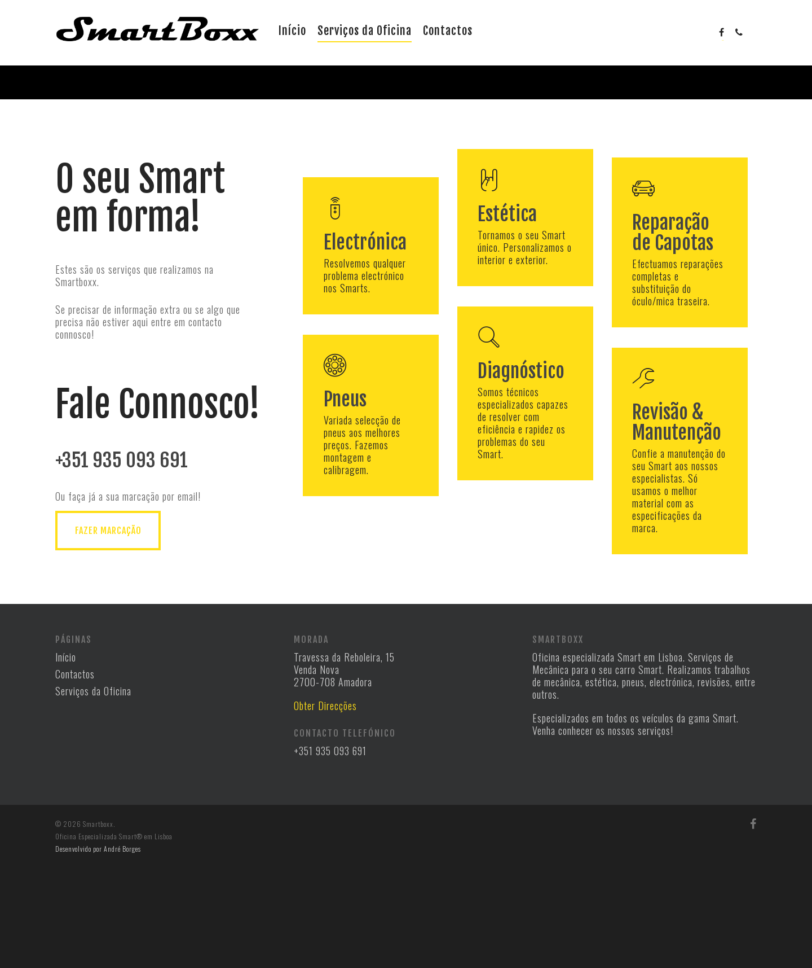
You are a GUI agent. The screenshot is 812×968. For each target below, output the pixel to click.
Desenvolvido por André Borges (98, 950)
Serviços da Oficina (364, 31)
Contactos (448, 31)
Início (292, 31)
